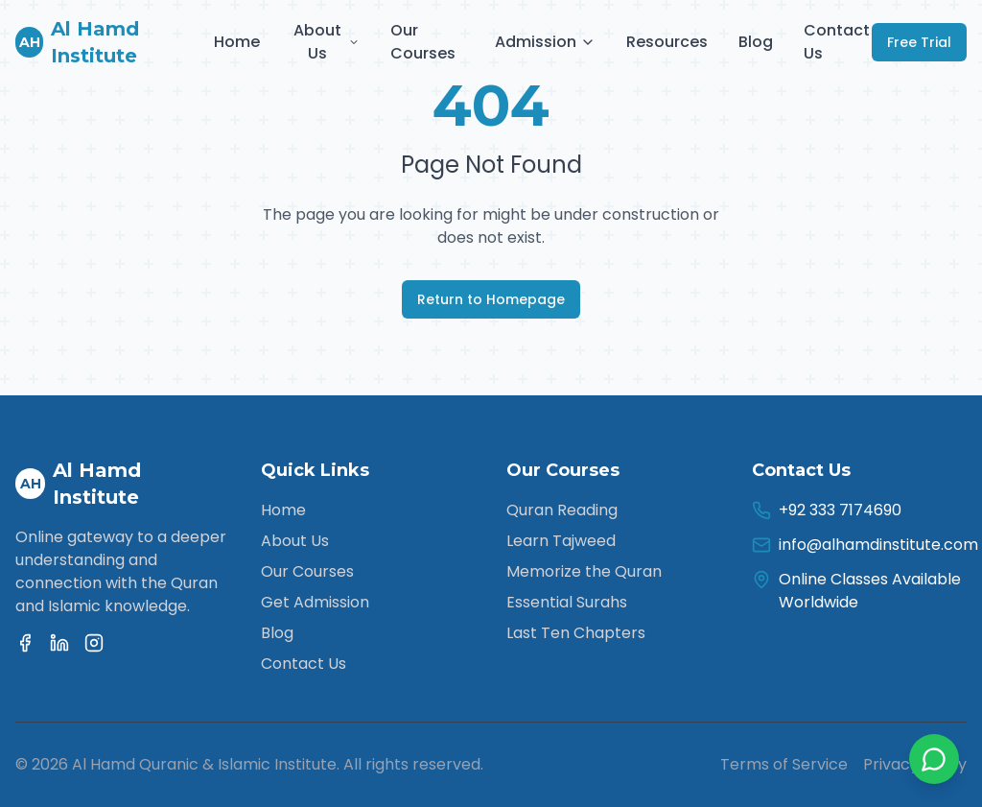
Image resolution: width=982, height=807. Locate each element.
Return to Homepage (491, 299)
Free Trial (919, 42)
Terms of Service (784, 764)
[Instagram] (94, 643)
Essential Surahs (566, 602)
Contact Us (837, 41)
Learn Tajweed (561, 541)
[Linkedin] (59, 643)
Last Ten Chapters (575, 633)
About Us (326, 41)
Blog (755, 42)
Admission (545, 42)
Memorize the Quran (584, 571)
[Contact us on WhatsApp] (934, 759)
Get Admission (315, 602)
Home (237, 42)
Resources (667, 42)
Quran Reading (562, 510)
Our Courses (423, 41)
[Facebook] (25, 643)
